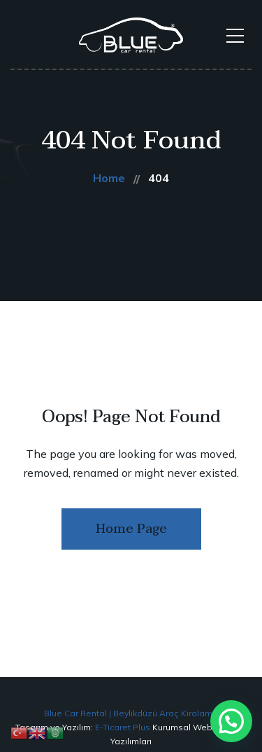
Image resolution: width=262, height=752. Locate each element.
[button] (231, 721)
